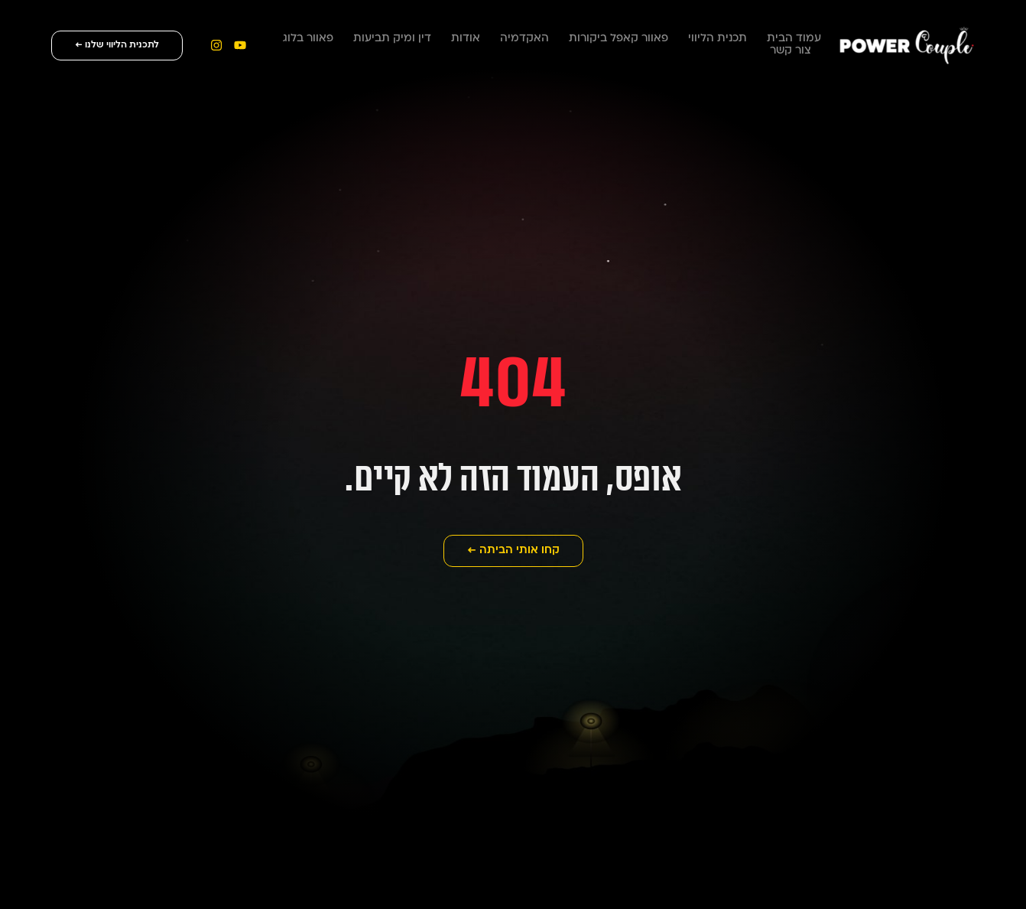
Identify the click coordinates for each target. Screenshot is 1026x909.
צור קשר (790, 51)
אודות (465, 39)
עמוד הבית (794, 39)
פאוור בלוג (308, 39)
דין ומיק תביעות (392, 39)
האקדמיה (524, 39)
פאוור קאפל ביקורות (618, 39)
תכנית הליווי (717, 39)
